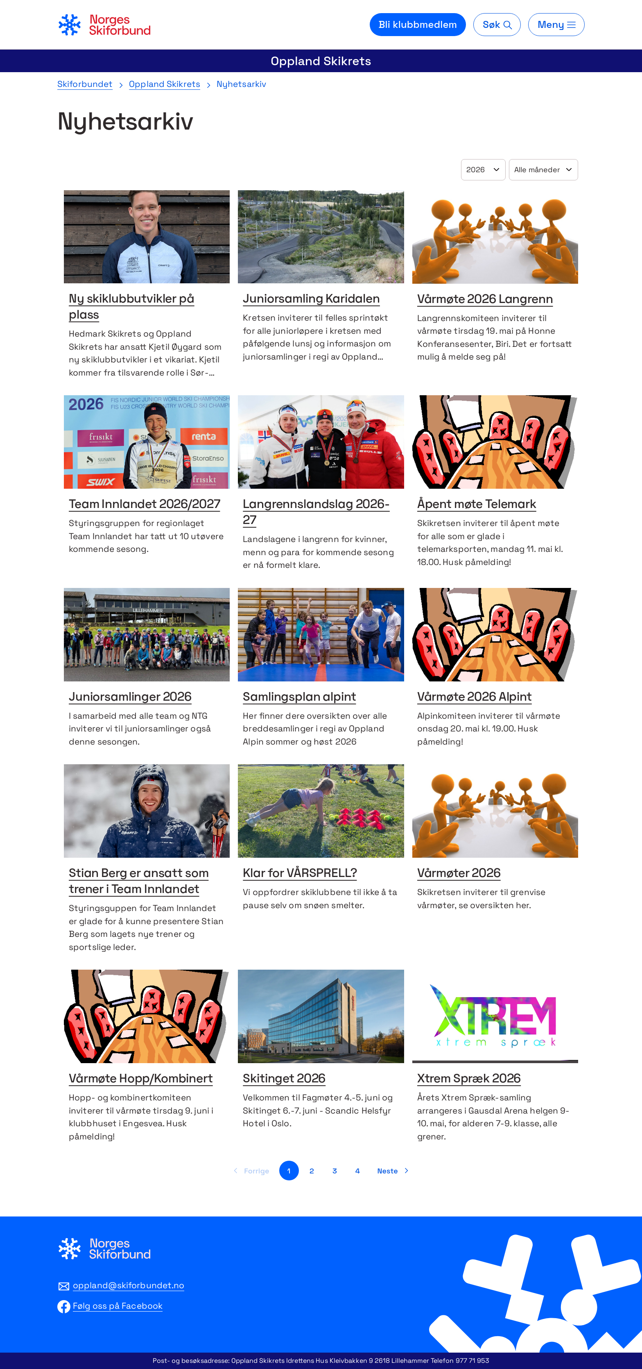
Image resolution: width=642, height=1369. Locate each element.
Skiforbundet (85, 83)
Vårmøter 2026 (459, 873)
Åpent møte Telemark (476, 504)
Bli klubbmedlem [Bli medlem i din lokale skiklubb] (418, 24)
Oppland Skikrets (321, 61)
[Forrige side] (250, 1170)
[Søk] (497, 24)
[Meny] (556, 24)
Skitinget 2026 (284, 1079)
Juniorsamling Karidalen (311, 299)
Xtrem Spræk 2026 (469, 1079)
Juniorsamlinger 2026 (130, 697)
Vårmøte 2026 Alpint (474, 697)
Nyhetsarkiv (241, 83)
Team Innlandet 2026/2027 (144, 504)
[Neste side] (394, 1170)
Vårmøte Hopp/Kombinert (141, 1079)
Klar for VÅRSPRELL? (300, 873)
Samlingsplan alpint (299, 697)
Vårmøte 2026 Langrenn (485, 299)
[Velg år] (483, 169)
